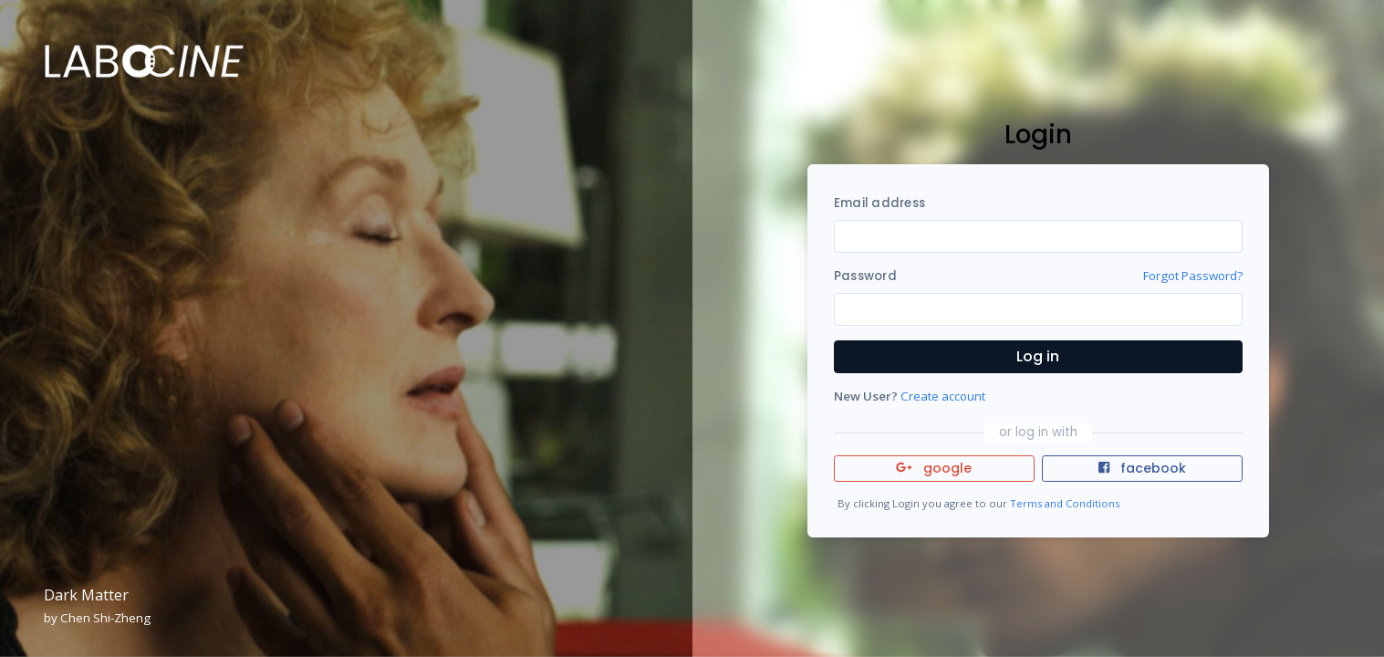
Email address (879, 203)
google (934, 468)
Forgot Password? (1193, 275)
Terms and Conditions (1064, 503)
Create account (942, 396)
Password (865, 276)
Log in (1037, 356)
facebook (1142, 468)
